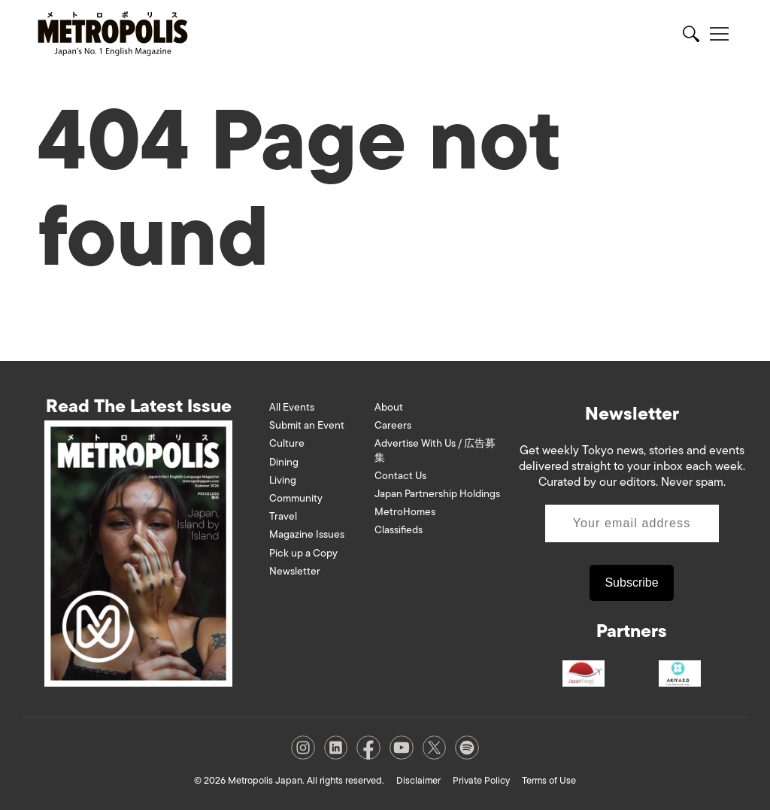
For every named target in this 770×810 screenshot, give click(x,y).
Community (296, 498)
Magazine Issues (306, 534)
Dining (284, 462)
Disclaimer (418, 780)
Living (282, 480)
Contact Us (400, 475)
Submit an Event (306, 425)
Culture (287, 443)
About (388, 407)
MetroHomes (404, 511)
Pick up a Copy (303, 553)
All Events (291, 407)
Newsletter (294, 571)
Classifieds (398, 529)
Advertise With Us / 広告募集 (435, 450)
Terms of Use (549, 780)
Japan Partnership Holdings (437, 493)
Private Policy (481, 780)
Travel (283, 516)
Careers (392, 425)
